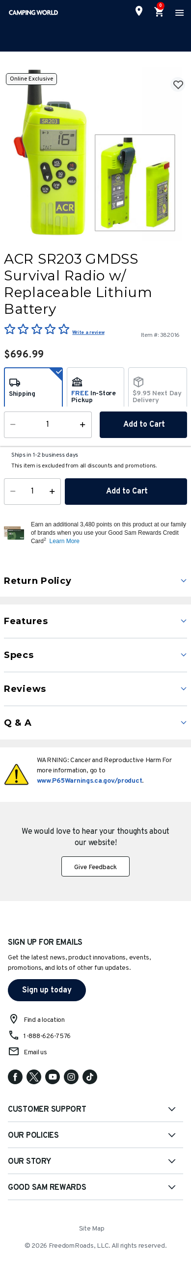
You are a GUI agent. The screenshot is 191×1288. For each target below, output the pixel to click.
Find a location (44, 1020)
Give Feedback (95, 867)
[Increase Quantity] (54, 491)
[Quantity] (32, 491)
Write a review (88, 332)
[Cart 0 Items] (159, 12)
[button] (107, 533)
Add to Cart (126, 491)
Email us (35, 1052)
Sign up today (47, 990)
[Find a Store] (139, 11)
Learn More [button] (65, 541)
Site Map (92, 1229)
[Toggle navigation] (178, 12)
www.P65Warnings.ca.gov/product (89, 781)
